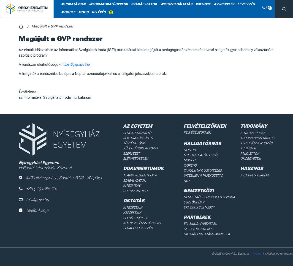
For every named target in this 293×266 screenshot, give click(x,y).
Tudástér (248, 148)
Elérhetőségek (135, 158)
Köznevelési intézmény (142, 223)
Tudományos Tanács (257, 138)
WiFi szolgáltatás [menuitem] (176, 4)
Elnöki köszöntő (137, 133)
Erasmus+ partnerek (200, 223)
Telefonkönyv (34, 210)
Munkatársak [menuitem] (73, 4)
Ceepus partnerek (198, 229)
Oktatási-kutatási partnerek (207, 234)
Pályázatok (249, 153)
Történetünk (134, 143)
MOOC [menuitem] (83, 12)
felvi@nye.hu (34, 199)
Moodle (190, 160)
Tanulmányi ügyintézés (203, 170)
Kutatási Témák (252, 133)
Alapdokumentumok (140, 175)
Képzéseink (132, 212)
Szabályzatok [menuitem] (144, 4)
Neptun (190, 150)
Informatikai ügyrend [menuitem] (108, 4)
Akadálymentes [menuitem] (111, 12)
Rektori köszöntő (138, 138)
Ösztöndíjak (194, 202)
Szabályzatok (134, 180)
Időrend (190, 165)
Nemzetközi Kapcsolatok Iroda (209, 197)
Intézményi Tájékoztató (203, 175)
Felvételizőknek (197, 132)
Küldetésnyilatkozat (140, 148)
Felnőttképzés (135, 218)
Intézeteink (132, 207)
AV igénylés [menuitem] (224, 4)
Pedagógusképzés (137, 228)
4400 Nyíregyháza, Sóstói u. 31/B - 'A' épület (60, 177)
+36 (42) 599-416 (38, 188)
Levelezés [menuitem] (246, 4)
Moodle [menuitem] (68, 12)
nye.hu (257, 253)
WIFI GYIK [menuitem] (203, 4)
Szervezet (131, 153)
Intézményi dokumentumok (136, 188)
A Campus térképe (254, 175)
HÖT (187, 181)
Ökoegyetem (250, 158)
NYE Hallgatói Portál (201, 155)
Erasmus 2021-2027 (199, 207)
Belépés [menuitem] (99, 12)
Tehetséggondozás (256, 143)
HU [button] (265, 8)
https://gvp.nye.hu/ (76, 64)
